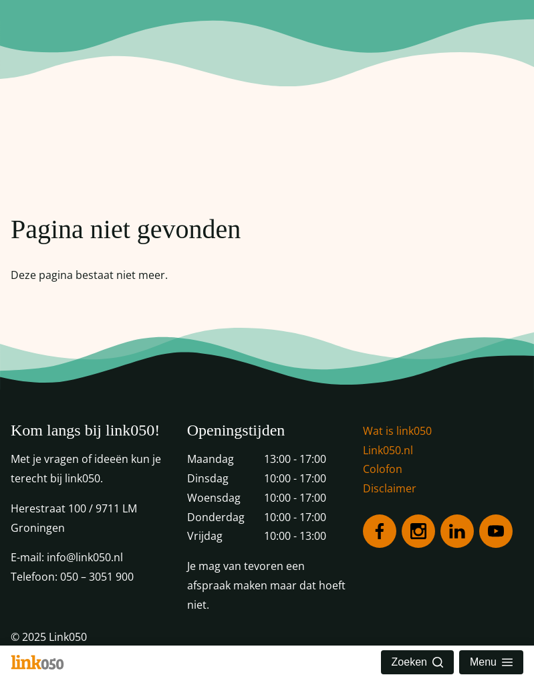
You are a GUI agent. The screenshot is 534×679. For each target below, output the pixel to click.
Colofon (382, 469)
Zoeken (417, 662)
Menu (491, 662)
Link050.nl (388, 450)
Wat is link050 (397, 430)
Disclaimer (389, 488)
